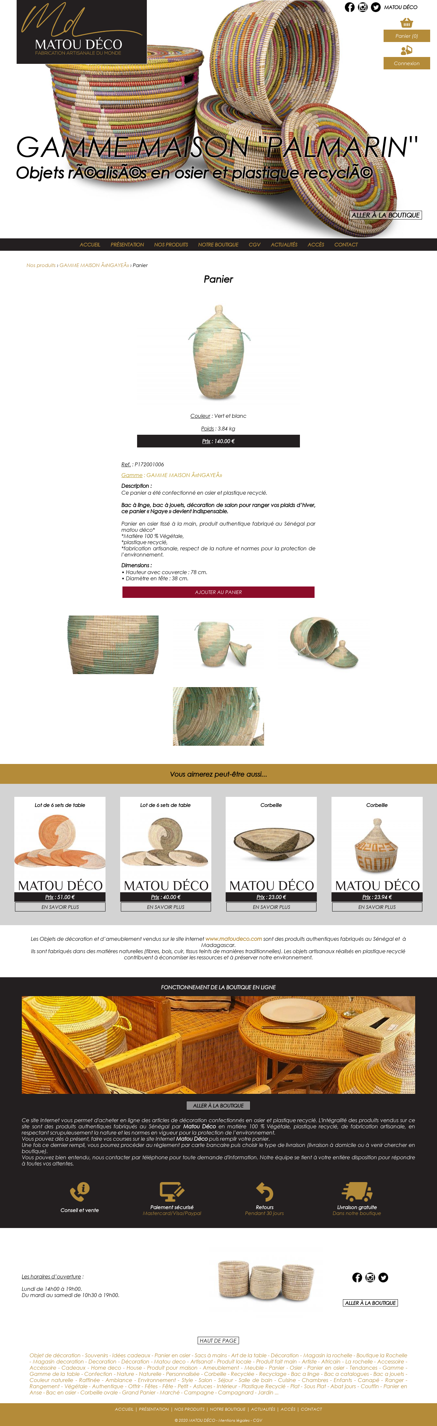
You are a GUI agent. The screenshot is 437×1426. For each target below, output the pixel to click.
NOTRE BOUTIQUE (218, 244)
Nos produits (41, 265)
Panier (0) (407, 36)
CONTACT (346, 244)
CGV (255, 244)
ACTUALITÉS (284, 244)
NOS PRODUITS (171, 244)
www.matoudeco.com (233, 939)
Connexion (407, 63)
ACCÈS (316, 244)
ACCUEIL (90, 244)
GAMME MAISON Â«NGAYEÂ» (94, 265)
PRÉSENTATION (127, 244)
